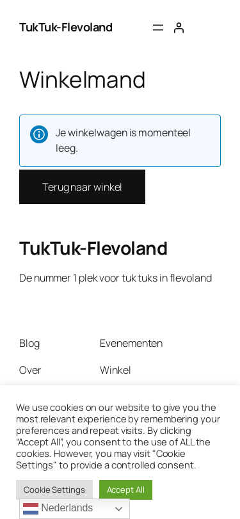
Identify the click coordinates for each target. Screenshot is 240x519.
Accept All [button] (126, 489)
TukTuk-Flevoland (65, 27)
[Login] (178, 27)
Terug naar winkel (82, 187)
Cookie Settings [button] (54, 489)
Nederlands (58, 508)
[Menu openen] (158, 27)
